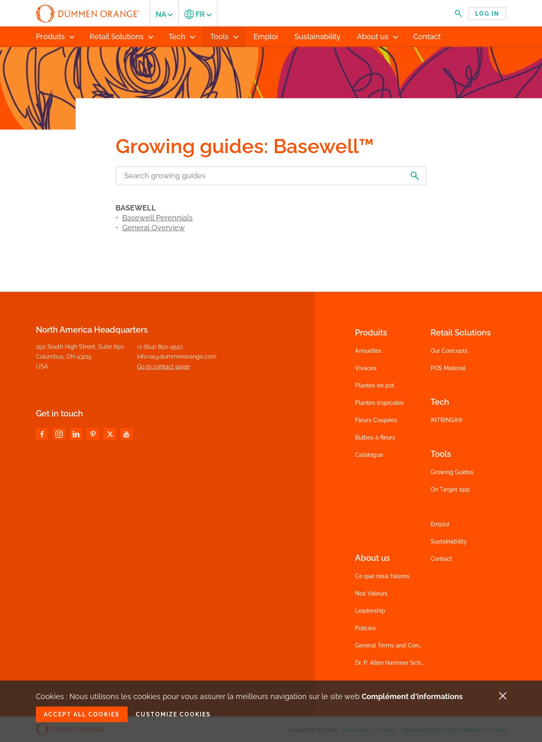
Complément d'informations (412, 696)
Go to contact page (163, 366)
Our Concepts (449, 350)
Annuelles (368, 350)
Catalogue (369, 454)
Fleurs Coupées (376, 420)
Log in (487, 13)
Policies (365, 628)
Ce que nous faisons (382, 576)
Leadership (370, 610)
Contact (441, 558)
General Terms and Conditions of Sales (407, 645)
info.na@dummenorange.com (176, 356)
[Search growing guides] (271, 176)
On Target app (450, 489)
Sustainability (449, 541)
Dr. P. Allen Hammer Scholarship (398, 662)
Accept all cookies (82, 714)
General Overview (153, 227)
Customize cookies (173, 714)
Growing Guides (452, 472)
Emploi (440, 524)
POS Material (448, 368)
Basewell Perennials (157, 217)
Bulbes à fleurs (375, 437)
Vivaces (365, 368)
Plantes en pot (374, 385)
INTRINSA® (447, 420)
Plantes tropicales (379, 402)
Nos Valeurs (371, 593)
